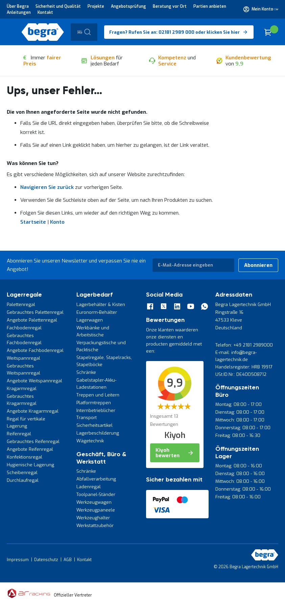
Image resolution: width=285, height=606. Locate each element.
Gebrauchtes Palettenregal (35, 312)
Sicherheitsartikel (94, 425)
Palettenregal (21, 304)
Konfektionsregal (24, 457)
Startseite (33, 222)
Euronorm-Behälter (96, 312)
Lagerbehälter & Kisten (100, 304)
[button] (260, 9)
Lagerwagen (89, 320)
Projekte (96, 6)
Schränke (86, 372)
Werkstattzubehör (95, 525)
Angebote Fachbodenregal (35, 350)
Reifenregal (19, 434)
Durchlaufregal (23, 480)
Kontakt (45, 12)
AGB (68, 559)
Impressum (18, 559)
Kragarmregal (22, 388)
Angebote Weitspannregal (34, 381)
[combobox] (84, 32)
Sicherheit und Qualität (58, 6)
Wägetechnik (90, 441)
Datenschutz (46, 559)
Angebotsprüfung (128, 6)
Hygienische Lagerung (30, 465)
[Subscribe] (258, 265)
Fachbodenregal (24, 328)
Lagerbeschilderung (97, 433)
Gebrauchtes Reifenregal (33, 441)
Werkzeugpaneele (95, 510)
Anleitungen (19, 12)
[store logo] (43, 32)
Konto (57, 222)
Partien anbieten (209, 6)
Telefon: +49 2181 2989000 (244, 345)
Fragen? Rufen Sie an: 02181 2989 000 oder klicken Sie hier (174, 32)
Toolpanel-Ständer (95, 494)
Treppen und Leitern (97, 395)
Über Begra (18, 6)
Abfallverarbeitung (96, 479)
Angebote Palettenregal (32, 320)
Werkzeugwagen (94, 502)
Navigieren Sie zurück (47, 187)
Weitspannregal (23, 358)
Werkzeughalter (93, 518)
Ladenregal (88, 487)
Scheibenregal (22, 472)
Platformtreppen (93, 403)
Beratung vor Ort (170, 6)
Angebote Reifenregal (30, 449)
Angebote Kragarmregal (32, 411)
